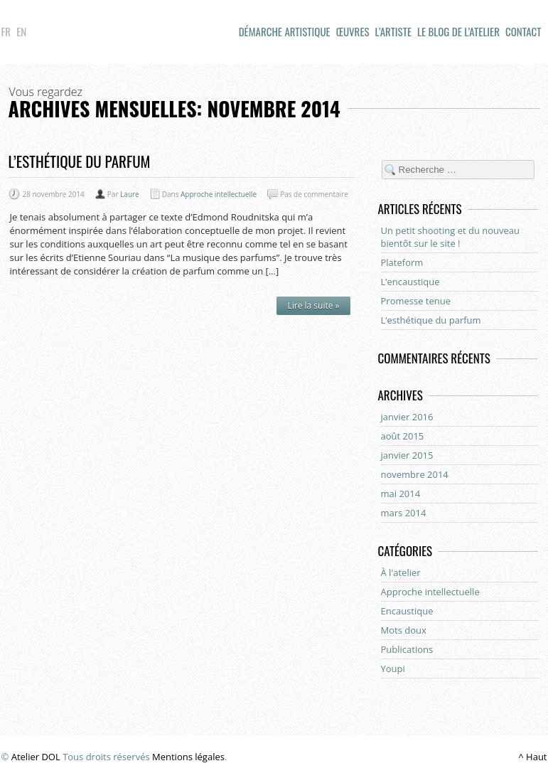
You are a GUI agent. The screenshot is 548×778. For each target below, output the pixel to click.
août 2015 (402, 436)
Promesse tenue (416, 300)
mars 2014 (403, 512)
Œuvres (353, 31)
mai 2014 (401, 493)
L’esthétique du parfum (80, 161)
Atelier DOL (35, 756)
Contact (523, 31)
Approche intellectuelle (219, 194)
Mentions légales (188, 756)
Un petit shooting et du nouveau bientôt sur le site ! (450, 237)
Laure (129, 194)
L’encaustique (410, 281)
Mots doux (403, 630)
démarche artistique (285, 31)
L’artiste (393, 31)
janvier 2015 (407, 455)
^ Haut (532, 756)
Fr (6, 31)
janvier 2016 (407, 416)
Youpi (393, 668)
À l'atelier (401, 572)
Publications (407, 649)
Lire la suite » (313, 305)
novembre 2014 (414, 474)
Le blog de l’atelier (458, 31)
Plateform (402, 262)
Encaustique (407, 610)
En (21, 31)
